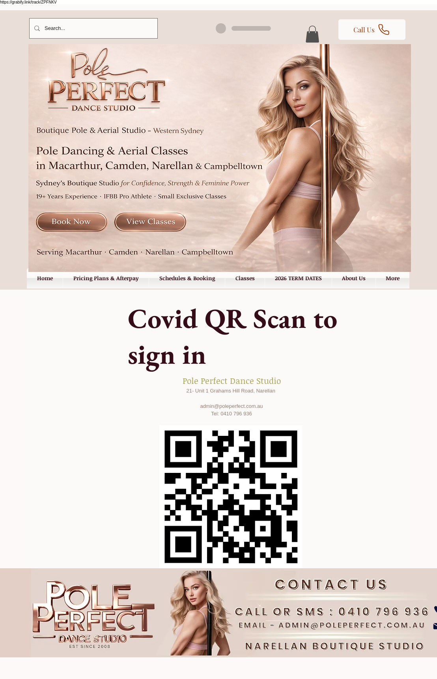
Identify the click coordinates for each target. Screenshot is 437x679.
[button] (312, 34)
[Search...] (93, 28)
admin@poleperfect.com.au (231, 406)
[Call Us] (371, 29)
